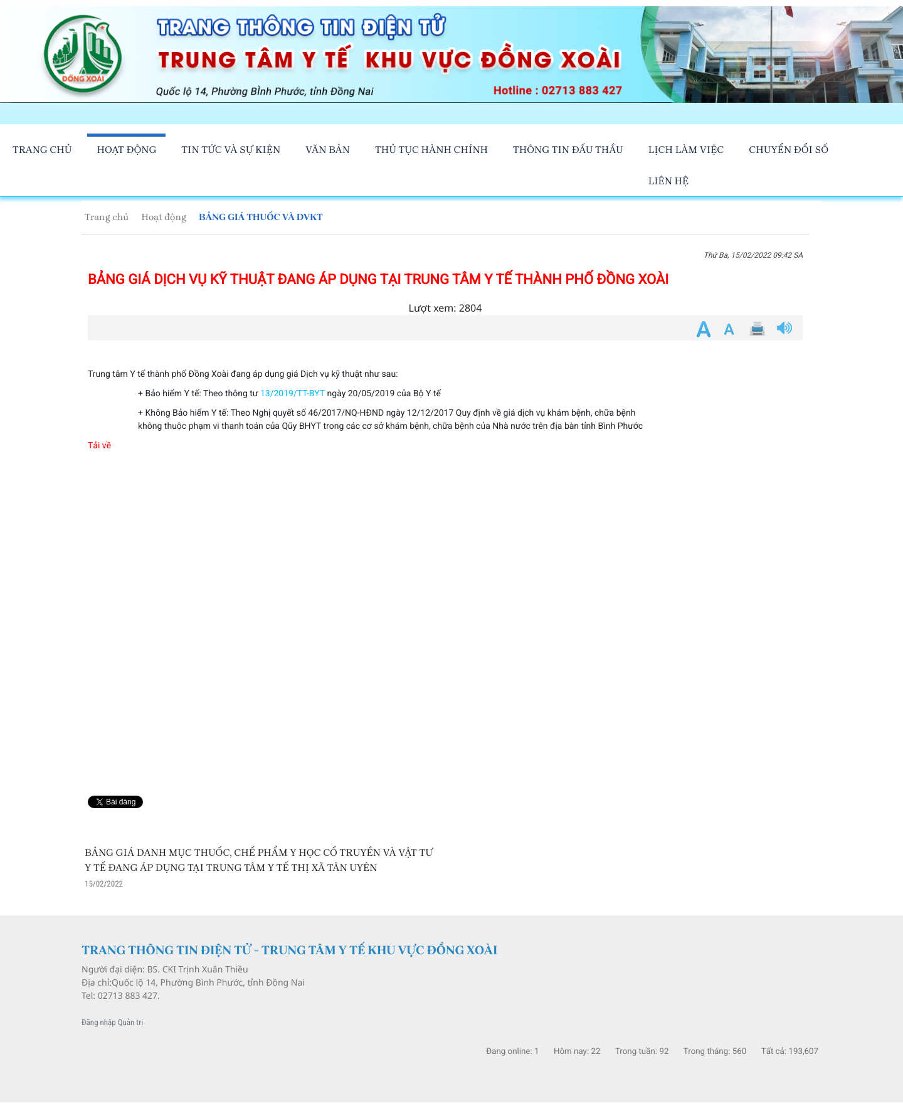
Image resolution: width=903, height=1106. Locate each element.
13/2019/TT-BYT (292, 394)
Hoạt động (163, 217)
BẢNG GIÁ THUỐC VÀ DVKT (261, 217)
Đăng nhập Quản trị (112, 1023)
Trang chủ (107, 217)
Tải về (99, 446)
